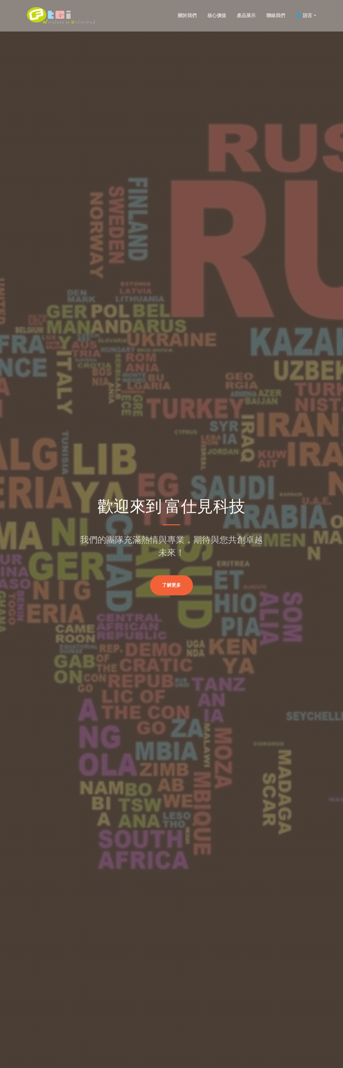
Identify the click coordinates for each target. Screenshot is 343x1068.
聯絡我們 (275, 15)
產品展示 (246, 15)
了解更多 (171, 585)
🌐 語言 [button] (304, 15)
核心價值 (216, 15)
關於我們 (187, 15)
